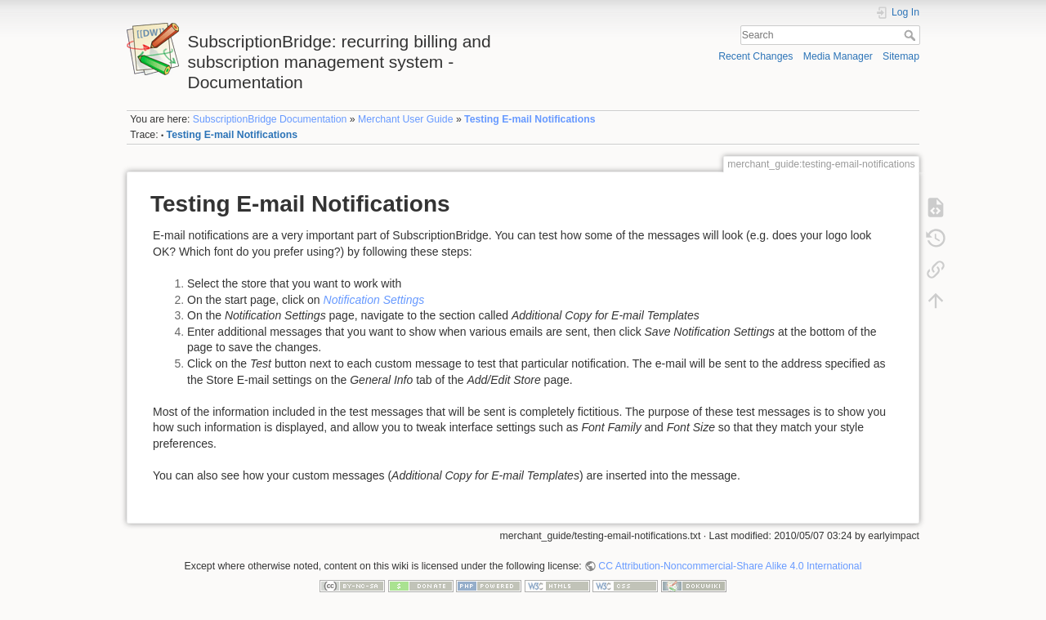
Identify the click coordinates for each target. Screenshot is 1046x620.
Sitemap (901, 56)
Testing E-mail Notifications (529, 119)
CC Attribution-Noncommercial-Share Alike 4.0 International (729, 566)
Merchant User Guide (405, 119)
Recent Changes (755, 56)
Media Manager (838, 56)
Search (911, 35)
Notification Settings (374, 299)
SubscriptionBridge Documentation (270, 119)
